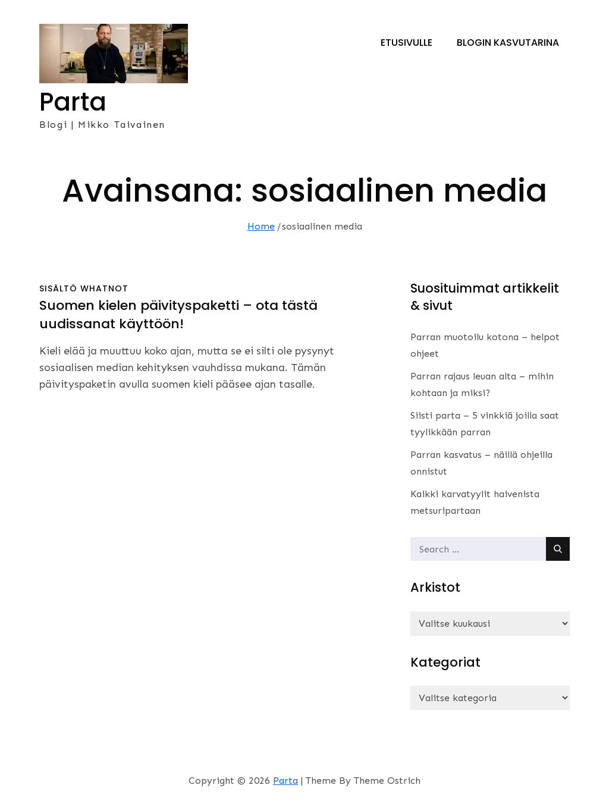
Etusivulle (406, 42)
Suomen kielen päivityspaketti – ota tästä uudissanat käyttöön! (178, 314)
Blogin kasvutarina (508, 42)
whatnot (104, 288)
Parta (72, 102)
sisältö (58, 288)
